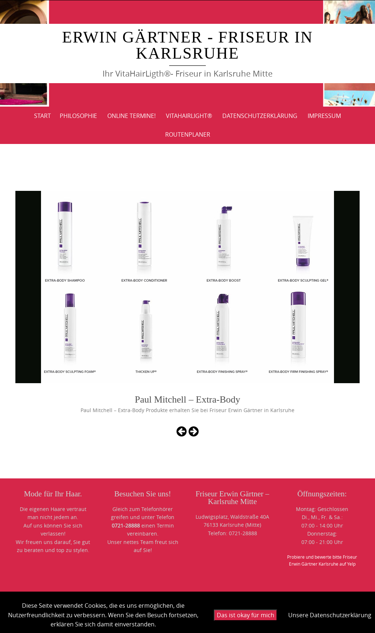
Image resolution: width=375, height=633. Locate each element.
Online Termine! (131, 116)
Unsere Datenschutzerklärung (329, 615)
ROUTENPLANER (187, 134)
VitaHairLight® (189, 116)
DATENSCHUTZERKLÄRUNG (259, 116)
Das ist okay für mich (245, 615)
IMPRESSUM (324, 116)
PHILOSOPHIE (78, 116)
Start (42, 116)
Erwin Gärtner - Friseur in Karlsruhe (187, 45)
